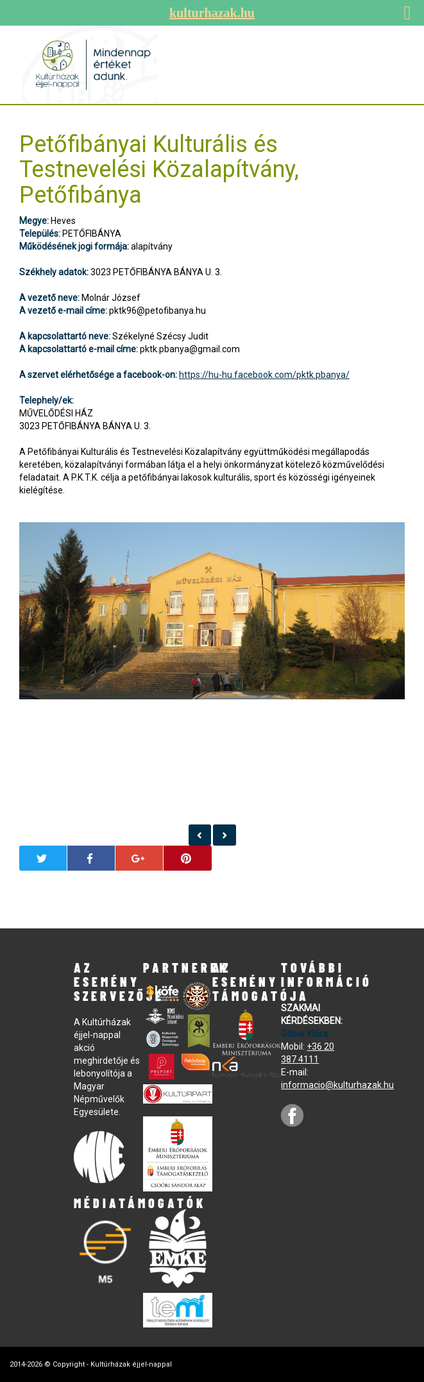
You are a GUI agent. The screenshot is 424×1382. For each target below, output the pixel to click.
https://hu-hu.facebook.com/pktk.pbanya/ (264, 375)
